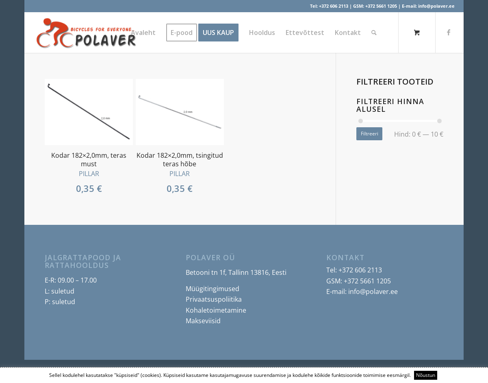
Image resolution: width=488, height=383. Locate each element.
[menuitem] (143, 32)
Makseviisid (203, 320)
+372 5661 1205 (381, 6)
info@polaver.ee (436, 6)
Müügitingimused (212, 288)
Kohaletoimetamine (216, 310)
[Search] (374, 32)
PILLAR (89, 173)
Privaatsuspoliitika (214, 299)
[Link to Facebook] (448, 32)
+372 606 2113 (333, 6)
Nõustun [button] (425, 375)
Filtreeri (369, 133)
